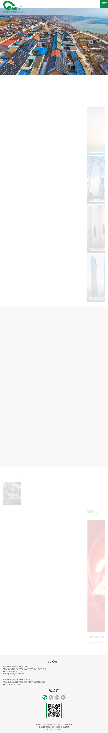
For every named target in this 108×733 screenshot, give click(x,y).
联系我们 (54, 661)
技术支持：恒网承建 (54, 730)
